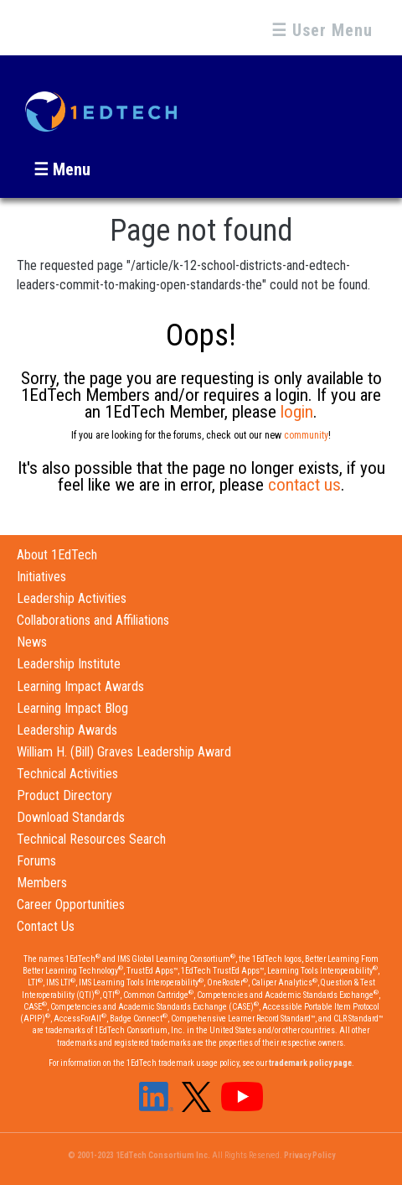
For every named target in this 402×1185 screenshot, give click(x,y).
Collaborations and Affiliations (93, 620)
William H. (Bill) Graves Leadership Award (124, 752)
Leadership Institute (69, 664)
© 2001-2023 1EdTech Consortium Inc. (139, 1155)
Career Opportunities (71, 904)
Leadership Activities (71, 598)
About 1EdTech (57, 555)
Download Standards (71, 817)
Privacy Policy (309, 1155)
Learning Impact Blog (72, 708)
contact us (304, 485)
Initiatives (41, 577)
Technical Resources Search (91, 839)
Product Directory (64, 795)
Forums (36, 861)
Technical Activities (67, 774)
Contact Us (46, 926)
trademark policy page (310, 1063)
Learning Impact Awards (80, 686)
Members (42, 883)
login (297, 412)
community (306, 435)
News (32, 642)
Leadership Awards (67, 730)
